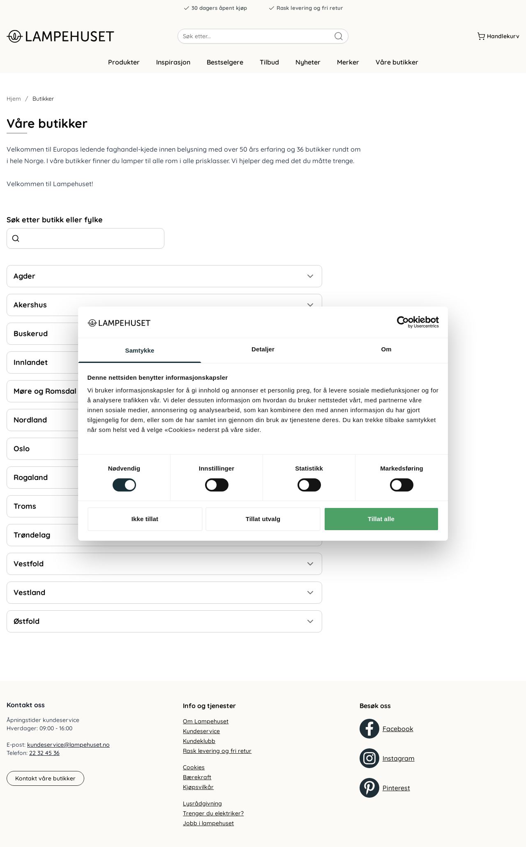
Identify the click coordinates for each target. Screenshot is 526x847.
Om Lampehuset (205, 721)
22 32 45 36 (44, 753)
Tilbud (269, 63)
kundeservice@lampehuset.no (68, 744)
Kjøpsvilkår (198, 787)
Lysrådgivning (202, 803)
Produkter (124, 63)
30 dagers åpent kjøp (215, 8)
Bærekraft (197, 777)
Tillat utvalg (263, 518)
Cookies (194, 767)
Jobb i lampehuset (208, 823)
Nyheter (308, 63)
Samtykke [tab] (140, 350)
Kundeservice (201, 731)
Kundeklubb (199, 741)
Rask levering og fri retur (305, 8)
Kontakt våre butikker (45, 778)
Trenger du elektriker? (213, 813)
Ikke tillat (145, 518)
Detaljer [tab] (263, 349)
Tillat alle (381, 518)
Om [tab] (386, 349)
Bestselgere (225, 63)
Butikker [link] (43, 99)
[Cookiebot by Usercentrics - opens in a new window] (403, 322)
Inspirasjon (173, 63)
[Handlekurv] (498, 36)
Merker (348, 63)
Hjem (14, 99)
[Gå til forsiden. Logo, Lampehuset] (92, 36)
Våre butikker (397, 63)
